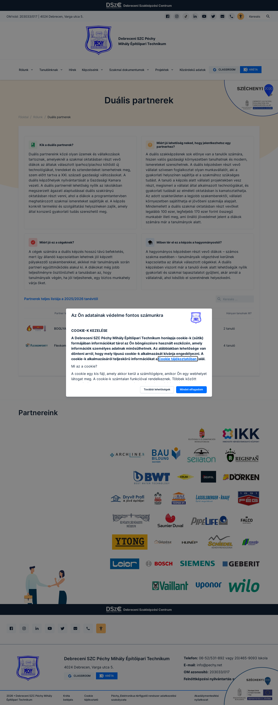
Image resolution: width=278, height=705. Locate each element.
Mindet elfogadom (191, 389)
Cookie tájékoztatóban (177, 359)
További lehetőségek (157, 389)
